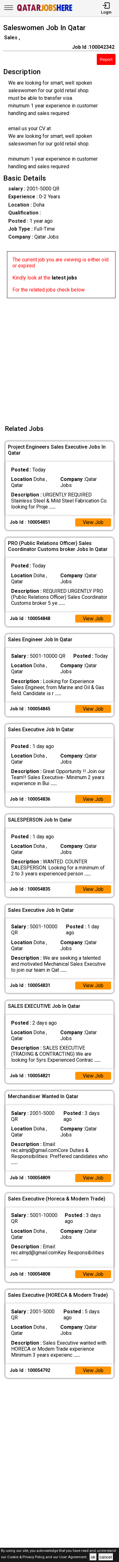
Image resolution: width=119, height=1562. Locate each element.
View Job (93, 523)
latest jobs (64, 278)
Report (106, 59)
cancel (106, 1557)
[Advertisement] (59, 357)
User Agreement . (73, 1557)
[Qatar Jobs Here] (44, 11)
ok (93, 1557)
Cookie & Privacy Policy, (26, 1557)
